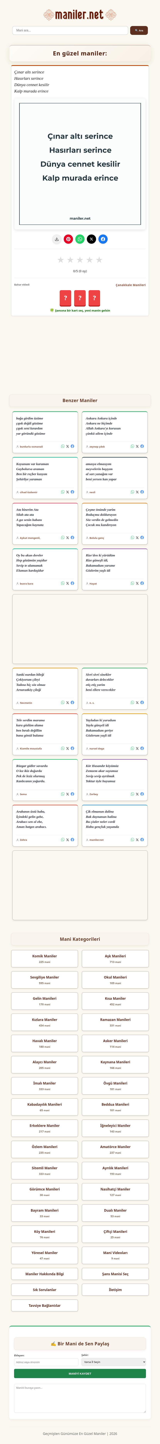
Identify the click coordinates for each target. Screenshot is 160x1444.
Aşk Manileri (115, 956)
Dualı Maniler (115, 1210)
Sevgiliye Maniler (44, 977)
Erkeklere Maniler (45, 1125)
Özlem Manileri (44, 1146)
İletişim (115, 1289)
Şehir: (85, 1355)
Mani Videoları (115, 1252)
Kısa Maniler (115, 998)
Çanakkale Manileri (131, 285)
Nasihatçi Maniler (115, 1189)
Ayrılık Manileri (115, 1168)
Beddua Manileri (115, 1104)
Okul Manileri (115, 977)
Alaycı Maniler (45, 1062)
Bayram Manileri (45, 1210)
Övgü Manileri (115, 1083)
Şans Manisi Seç (115, 1274)
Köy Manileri (44, 1231)
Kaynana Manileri (115, 1062)
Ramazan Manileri (115, 1019)
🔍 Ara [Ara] (139, 30)
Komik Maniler (44, 956)
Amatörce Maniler (115, 1146)
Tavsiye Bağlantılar (45, 1305)
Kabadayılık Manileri (44, 1104)
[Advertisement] (80, 354)
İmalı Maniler (44, 1083)
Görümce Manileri (44, 1189)
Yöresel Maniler (45, 1252)
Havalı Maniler (44, 1040)
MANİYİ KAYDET (80, 1373)
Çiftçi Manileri (115, 1231)
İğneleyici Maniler (115, 1125)
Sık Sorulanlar (44, 1289)
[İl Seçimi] (113, 1362)
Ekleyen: (19, 1355)
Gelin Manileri (44, 998)
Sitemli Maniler (44, 1168)
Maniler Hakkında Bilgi (44, 1274)
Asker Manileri (115, 1040)
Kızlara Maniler (44, 1019)
